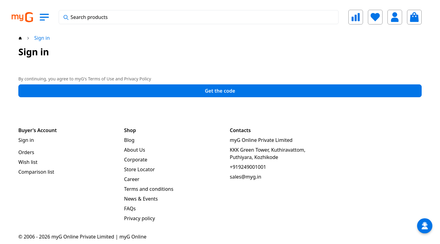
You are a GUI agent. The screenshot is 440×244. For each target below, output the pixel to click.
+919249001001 (248, 167)
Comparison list (36, 171)
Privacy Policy (137, 79)
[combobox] (199, 17)
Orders (26, 152)
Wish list (27, 162)
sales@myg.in (245, 176)
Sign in (26, 140)
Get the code (220, 90)
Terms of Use (101, 79)
